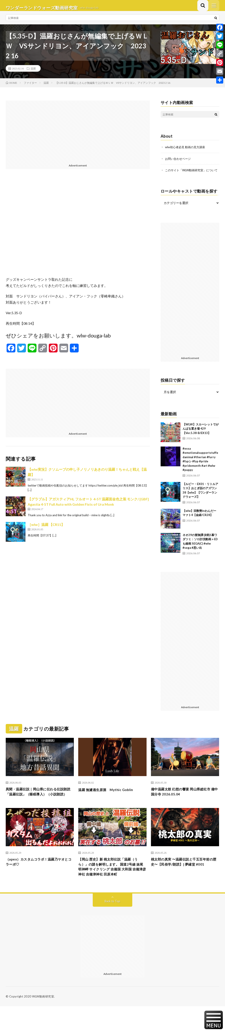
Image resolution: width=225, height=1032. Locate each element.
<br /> (78, 231)
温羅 (33, 72)
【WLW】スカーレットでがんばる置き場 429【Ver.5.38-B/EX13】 (201, 437)
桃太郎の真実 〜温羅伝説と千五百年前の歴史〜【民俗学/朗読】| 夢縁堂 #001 (184, 881)
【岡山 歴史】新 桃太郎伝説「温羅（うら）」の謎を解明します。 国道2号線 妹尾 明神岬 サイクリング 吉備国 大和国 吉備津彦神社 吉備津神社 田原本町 (112, 887)
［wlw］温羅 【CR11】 (46, 529)
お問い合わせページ (179, 163)
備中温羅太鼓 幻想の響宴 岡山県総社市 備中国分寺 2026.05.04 (184, 801)
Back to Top (112, 927)
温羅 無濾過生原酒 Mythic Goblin (110, 798)
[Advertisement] (78, 135)
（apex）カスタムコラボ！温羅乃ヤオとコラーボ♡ (39, 878)
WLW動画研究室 (43, 1022)
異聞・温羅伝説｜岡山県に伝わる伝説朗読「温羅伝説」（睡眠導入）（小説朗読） (38, 804)
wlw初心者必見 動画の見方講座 (186, 151)
